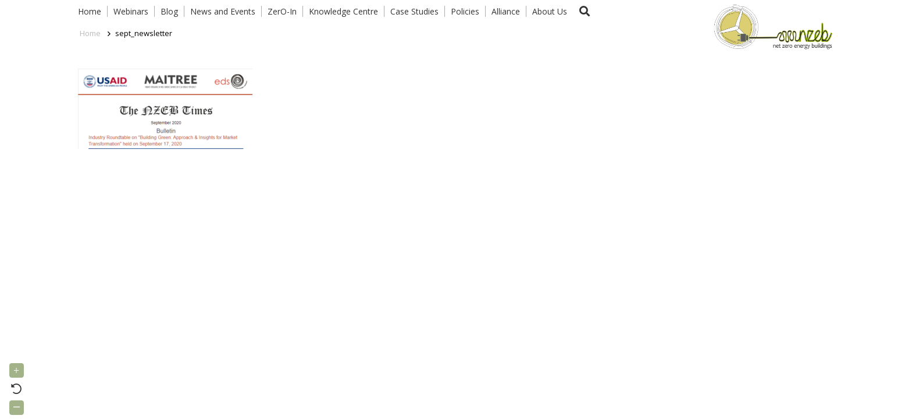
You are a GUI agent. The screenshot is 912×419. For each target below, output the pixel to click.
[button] (584, 11)
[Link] (770, 26)
